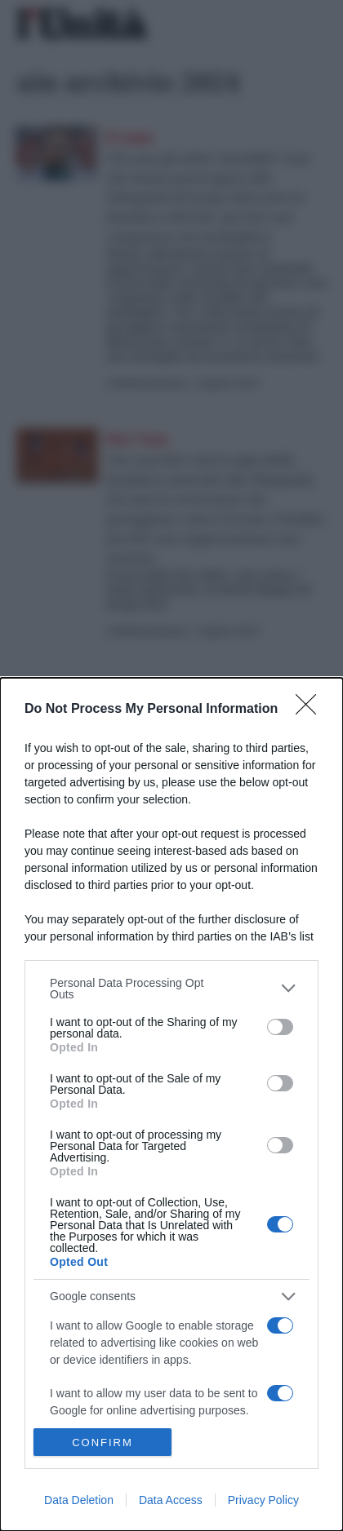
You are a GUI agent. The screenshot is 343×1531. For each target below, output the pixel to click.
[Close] (311, 709)
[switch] (280, 1027)
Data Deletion (79, 1500)
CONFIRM (102, 1442)
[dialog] (171, 1104)
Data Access (171, 1500)
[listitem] (171, 988)
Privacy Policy (263, 1500)
